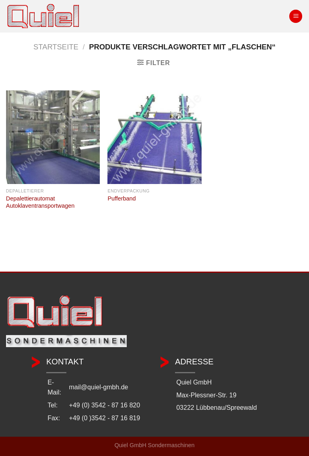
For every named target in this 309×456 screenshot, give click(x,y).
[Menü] (295, 16)
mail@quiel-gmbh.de (98, 387)
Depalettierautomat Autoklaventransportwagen (40, 202)
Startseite (55, 47)
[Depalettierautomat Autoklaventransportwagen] (53, 137)
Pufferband (121, 198)
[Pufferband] (154, 137)
